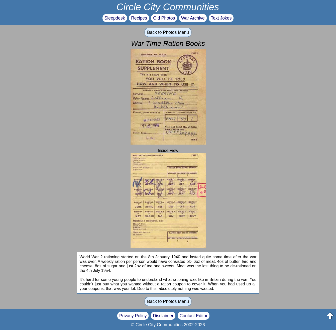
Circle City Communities (168, 7)
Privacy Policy (133, 315)
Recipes (139, 18)
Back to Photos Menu (168, 32)
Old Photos (164, 18)
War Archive (193, 18)
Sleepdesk (114, 18)
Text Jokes (221, 18)
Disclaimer (163, 315)
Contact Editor (193, 315)
